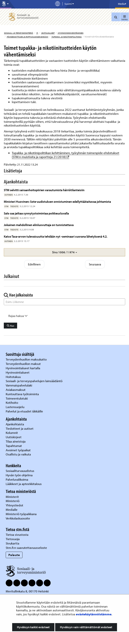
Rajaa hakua (18, 316)
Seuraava (95, 264)
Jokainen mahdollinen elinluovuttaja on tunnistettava (39, 225)
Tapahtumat (14, 446)
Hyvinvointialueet (18, 372)
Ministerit (13, 497)
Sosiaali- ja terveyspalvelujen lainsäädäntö (34, 381)
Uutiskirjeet (14, 437)
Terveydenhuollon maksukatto (26, 359)
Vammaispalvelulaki (19, 385)
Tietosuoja (13, 539)
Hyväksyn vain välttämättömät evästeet (86, 627)
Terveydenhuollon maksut (23, 364)
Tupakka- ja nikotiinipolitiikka (66, 36)
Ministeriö (13, 501)
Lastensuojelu (15, 407)
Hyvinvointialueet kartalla (23, 368)
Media (122, 3)
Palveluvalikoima (17, 479)
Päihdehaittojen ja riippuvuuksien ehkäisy (27, 36)
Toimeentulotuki (17, 398)
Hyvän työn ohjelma (19, 475)
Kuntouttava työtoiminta (22, 394)
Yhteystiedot (15, 505)
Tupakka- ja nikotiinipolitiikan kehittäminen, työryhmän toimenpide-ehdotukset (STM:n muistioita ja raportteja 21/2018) (65, 155)
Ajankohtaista (15, 424)
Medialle (12, 510)
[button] (64, 252)
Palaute (14, 555)
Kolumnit (12, 433)
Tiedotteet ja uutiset (20, 428)
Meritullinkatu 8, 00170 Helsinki (27, 591)
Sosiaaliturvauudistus (20, 471)
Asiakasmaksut (15, 390)
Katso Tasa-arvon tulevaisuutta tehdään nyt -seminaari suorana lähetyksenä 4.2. (55, 236)
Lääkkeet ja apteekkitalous (24, 484)
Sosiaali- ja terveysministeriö (18, 33)
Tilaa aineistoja (15, 441)
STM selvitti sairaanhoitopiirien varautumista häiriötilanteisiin (44, 190)
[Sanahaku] (64, 301)
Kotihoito (12, 402)
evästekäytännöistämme (93, 614)
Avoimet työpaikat (18, 450)
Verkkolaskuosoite (18, 518)
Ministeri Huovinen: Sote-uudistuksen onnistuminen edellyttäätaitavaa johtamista (57, 201)
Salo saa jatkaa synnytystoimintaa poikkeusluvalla (36, 213)
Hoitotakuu (14, 377)
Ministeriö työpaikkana (21, 514)
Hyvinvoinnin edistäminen (70, 33)
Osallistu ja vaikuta (18, 454)
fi (37, 33)
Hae (10, 325)
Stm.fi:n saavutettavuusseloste (26, 548)
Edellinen (34, 264)
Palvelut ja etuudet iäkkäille (24, 411)
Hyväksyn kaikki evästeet (33, 627)
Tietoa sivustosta (17, 535)
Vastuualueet (48, 33)
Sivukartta (12, 543)
